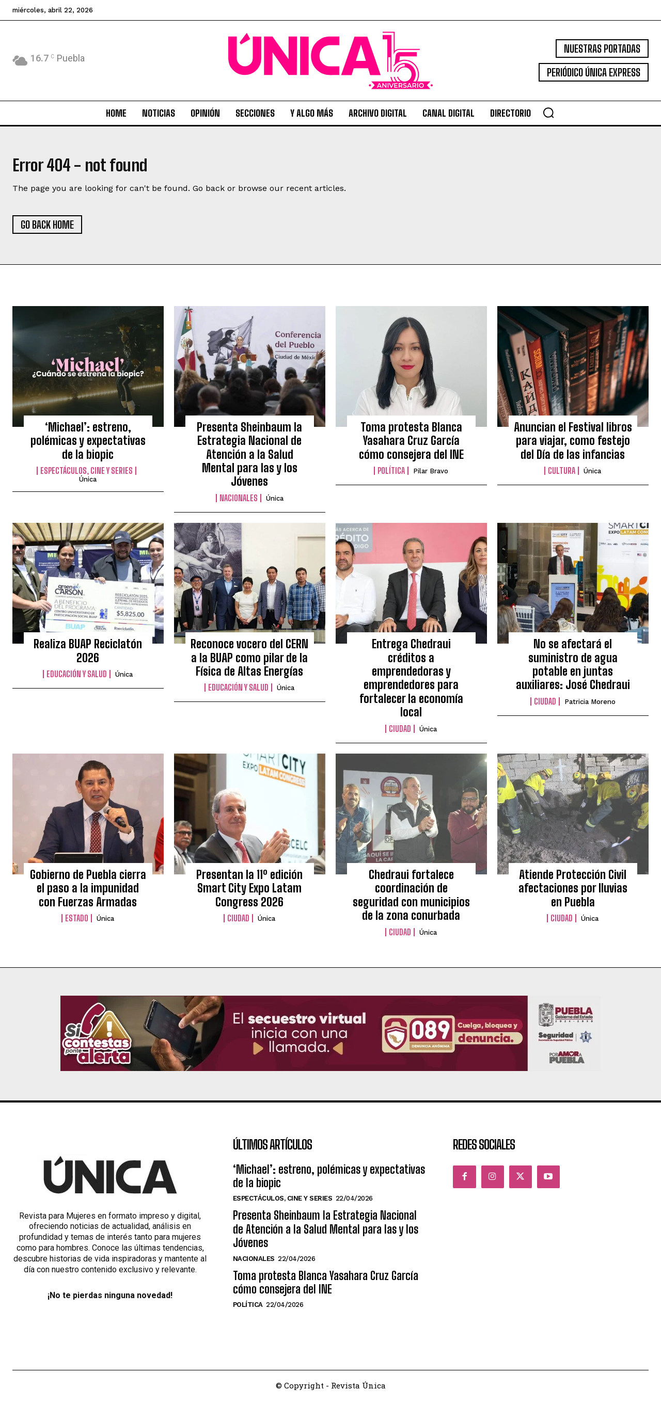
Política (391, 476)
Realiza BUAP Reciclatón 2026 (88, 656)
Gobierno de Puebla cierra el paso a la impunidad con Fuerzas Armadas (88, 893)
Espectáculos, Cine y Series (86, 476)
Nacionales (238, 503)
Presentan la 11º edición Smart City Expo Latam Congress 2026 (249, 893)
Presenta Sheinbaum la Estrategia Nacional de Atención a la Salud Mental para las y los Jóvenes (249, 459)
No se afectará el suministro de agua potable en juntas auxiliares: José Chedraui (573, 670)
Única (88, 485)
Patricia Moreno (590, 707)
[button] (548, 112)
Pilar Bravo (430, 477)
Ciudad (400, 734)
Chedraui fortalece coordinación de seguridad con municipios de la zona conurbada (411, 900)
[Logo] (330, 60)
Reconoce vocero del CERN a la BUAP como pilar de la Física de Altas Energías (249, 663)
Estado (76, 924)
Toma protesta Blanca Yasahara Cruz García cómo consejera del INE (411, 446)
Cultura (561, 476)
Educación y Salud (76, 680)
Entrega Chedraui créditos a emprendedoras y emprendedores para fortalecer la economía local (411, 684)
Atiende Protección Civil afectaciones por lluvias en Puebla (572, 893)
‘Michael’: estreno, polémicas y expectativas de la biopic (88, 446)
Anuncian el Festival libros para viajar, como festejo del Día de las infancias (573, 446)
